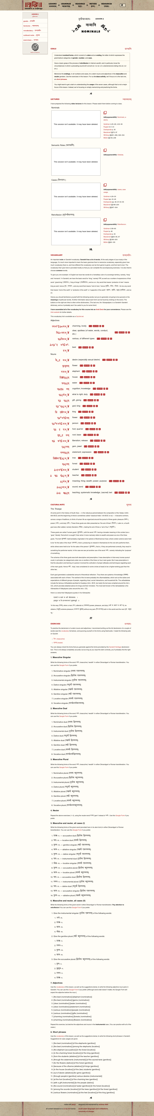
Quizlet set (79, 316)
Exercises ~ (31, 39)
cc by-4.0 (66, 1109)
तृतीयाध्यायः (35, 16)
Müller (106, 138)
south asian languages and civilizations (93, 1109)
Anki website (55, 312)
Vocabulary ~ (32, 30)
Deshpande (108, 130)
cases (119, 189)
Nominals (120, 117)
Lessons (53, 5)
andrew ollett (103, 1104)
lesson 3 (35, 14)
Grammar (66, 5)
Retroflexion (121, 224)
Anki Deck (100, 309)
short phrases (61, 79)
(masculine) (59, 639)
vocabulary (65, 631)
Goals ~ (29, 20)
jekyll (74, 1104)
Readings (80, 5)
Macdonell (107, 132)
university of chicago (86, 1111)
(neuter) (58, 643)
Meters (93, 5)
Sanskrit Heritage (115, 647)
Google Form (63, 665)
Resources (106, 5)
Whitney (106, 135)
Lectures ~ (31, 25)
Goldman (107, 124)
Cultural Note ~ (31, 34)
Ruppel (106, 127)
